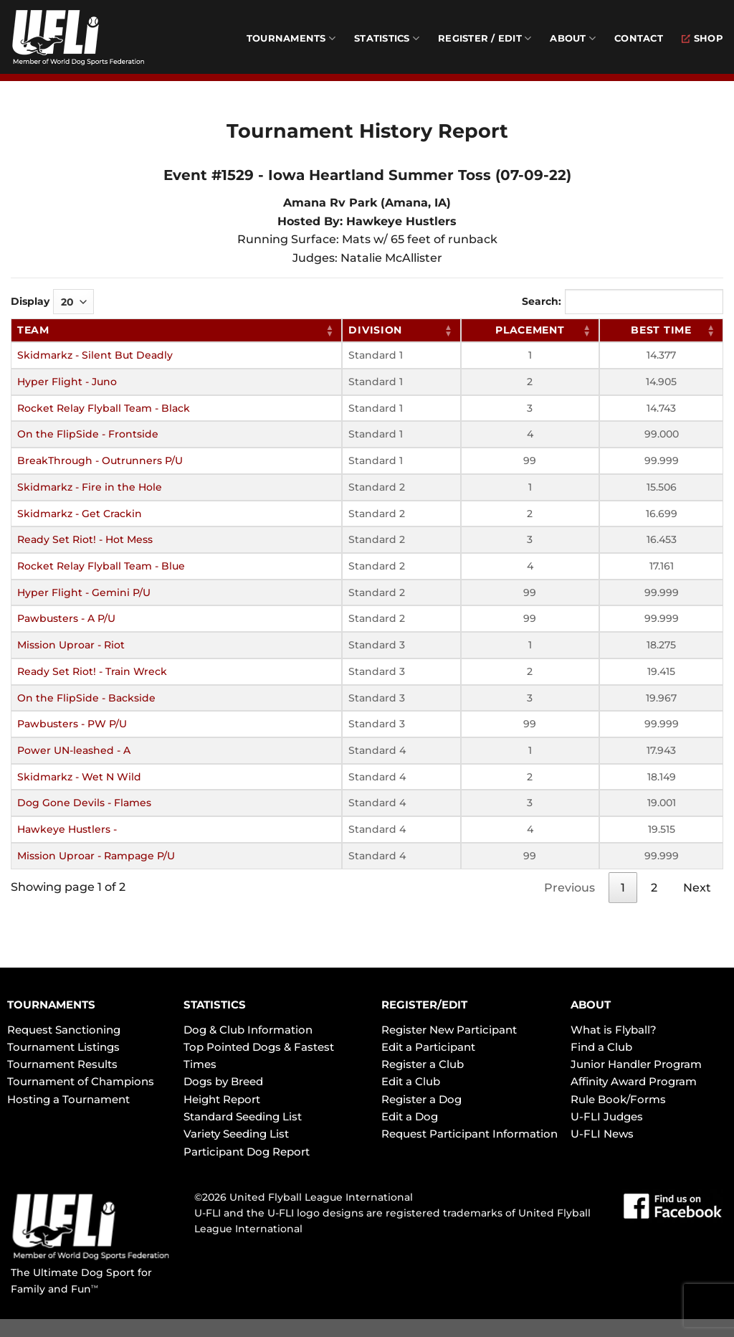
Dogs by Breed (223, 1081)
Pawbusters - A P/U (66, 618)
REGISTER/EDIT (424, 1004)
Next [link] (697, 887)
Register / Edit (484, 38)
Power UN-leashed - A (73, 750)
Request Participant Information (469, 1133)
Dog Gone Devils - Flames (84, 802)
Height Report (222, 1099)
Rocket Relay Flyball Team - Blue (101, 565)
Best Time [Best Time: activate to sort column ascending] (661, 329)
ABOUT (591, 1004)
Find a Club (601, 1047)
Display (52, 301)
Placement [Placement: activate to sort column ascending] (529, 329)
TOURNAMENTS (51, 1004)
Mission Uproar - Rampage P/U (96, 855)
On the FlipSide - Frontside (87, 433)
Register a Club (422, 1064)
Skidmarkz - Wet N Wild (79, 776)
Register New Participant (449, 1029)
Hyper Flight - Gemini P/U (84, 592)
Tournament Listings (63, 1047)
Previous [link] (569, 887)
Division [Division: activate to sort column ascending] (375, 329)
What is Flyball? (614, 1029)
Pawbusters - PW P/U (72, 723)
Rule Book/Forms (618, 1099)
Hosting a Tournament (68, 1099)
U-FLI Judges (607, 1116)
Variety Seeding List (236, 1133)
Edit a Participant (428, 1047)
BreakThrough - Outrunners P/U (100, 460)
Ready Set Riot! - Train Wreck (92, 671)
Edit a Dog (409, 1116)
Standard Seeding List (243, 1116)
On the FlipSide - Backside (86, 697)
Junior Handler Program (636, 1064)
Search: (622, 301)
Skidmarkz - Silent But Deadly (95, 355)
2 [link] (654, 887)
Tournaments (291, 38)
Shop (702, 38)
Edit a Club (410, 1081)
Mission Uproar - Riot (71, 644)
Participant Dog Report (247, 1151)
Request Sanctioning (63, 1029)
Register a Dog (421, 1099)
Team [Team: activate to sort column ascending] (33, 329)
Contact (638, 38)
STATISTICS (215, 1004)
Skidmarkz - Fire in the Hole (89, 487)
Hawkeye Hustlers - (67, 829)
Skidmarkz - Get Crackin (79, 513)
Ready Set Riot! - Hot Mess (85, 539)
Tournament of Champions (80, 1081)
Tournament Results (62, 1064)
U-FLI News (602, 1133)
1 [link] (623, 887)
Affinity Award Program (634, 1081)
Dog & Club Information (248, 1029)
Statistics (386, 38)
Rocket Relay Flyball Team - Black (103, 408)
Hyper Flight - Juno (67, 381)
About (573, 38)
